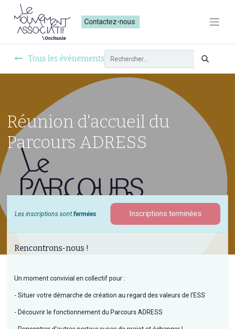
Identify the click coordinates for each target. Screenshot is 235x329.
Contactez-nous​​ (110, 21)
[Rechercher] (205, 59)
